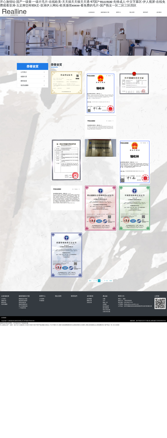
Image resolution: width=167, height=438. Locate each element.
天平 (104, 300)
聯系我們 (145, 12)
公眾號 (157, 296)
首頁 (90, 280)
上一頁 (95, 280)
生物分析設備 (106, 311)
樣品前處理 (106, 306)
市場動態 (41, 300)
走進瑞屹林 (91, 12)
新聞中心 (118, 12)
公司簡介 (3, 298)
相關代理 (3, 300)
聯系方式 (121, 296)
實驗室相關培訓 (23, 304)
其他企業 (89, 302)
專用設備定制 (22, 302)
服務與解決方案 (105, 12)
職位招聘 (132, 12)
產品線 (105, 296)
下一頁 (106, 280)
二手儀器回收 (22, 308)
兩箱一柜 (105, 302)
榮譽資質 (3, 302)
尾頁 (111, 280)
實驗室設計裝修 (23, 298)
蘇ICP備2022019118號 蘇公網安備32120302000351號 (151, 320)
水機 (104, 298)
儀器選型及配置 (23, 300)
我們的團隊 (4, 304)
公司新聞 (41, 298)
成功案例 (159, 12)
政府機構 (89, 298)
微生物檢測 (106, 308)
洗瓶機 (104, 304)
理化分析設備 (106, 309)
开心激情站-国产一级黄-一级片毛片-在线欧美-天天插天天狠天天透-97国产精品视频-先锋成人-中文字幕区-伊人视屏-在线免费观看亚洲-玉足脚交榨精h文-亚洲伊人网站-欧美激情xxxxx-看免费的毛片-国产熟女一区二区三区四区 (82, 3)
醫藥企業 (89, 300)
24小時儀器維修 (23, 306)
